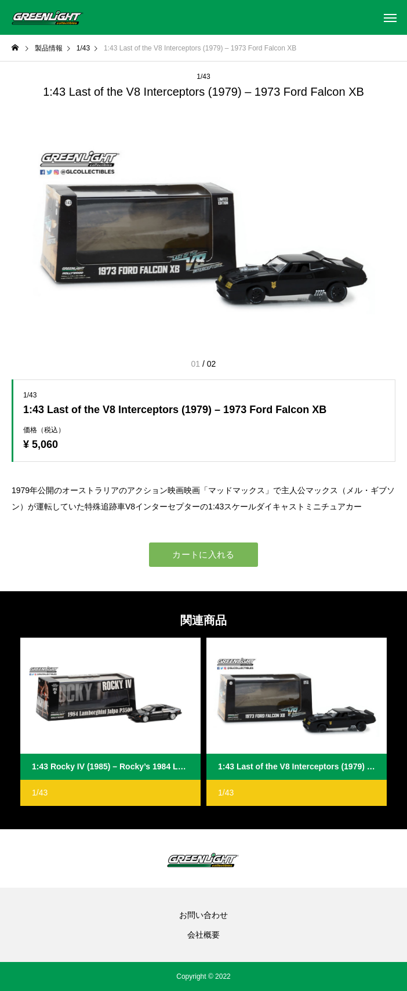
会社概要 (203, 935)
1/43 (203, 76)
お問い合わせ (203, 915)
